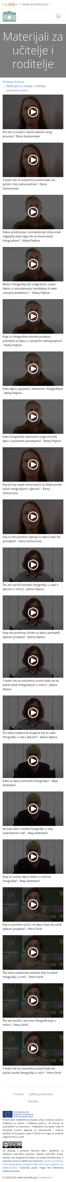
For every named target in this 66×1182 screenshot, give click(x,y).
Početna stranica (13, 82)
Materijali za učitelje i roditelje (26, 86)
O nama (18, 1094)
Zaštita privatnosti (41, 1094)
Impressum (46, 1177)
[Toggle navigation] (58, 16)
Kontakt (33, 1101)
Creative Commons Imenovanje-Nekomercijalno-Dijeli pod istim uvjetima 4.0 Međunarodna (33, 1164)
